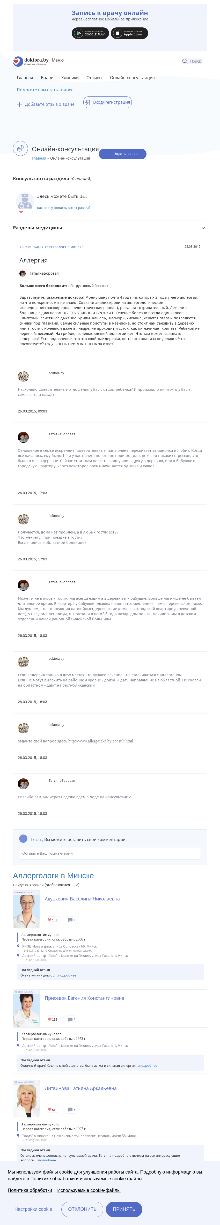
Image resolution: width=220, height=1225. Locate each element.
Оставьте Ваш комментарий (110, 853)
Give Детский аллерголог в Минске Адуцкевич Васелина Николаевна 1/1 (50, 920)
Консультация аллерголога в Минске (51, 247)
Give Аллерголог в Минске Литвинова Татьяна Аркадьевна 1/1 (50, 1110)
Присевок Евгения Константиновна (84, 998)
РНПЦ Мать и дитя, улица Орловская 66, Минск (59, 946)
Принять (124, 1209)
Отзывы (94, 77)
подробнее (67, 975)
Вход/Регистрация (107, 102)
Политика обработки (30, 1190)
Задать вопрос (122, 154)
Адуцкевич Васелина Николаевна (82, 899)
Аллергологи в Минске (53, 875)
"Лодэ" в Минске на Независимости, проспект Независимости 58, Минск (79, 1136)
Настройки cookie (33, 1209)
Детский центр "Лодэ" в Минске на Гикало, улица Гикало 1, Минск (75, 956)
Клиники (70, 77)
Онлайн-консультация (132, 77)
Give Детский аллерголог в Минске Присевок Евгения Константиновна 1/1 (50, 1019)
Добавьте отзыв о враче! (46, 104)
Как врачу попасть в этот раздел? (64, 208)
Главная (25, 77)
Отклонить (82, 1209)
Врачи (47, 77)
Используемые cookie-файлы (89, 1190)
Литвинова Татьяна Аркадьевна (81, 1088)
